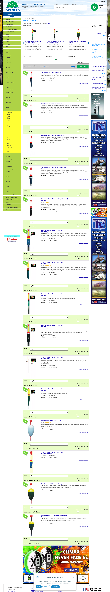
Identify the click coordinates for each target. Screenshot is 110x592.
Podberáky (8, 154)
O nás (32, 588)
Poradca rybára (89, 14)
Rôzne (7, 164)
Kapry (8, 116)
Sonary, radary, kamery (11, 169)
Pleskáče (9, 130)
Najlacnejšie (10, 147)
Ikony (36, 66)
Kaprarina (8, 220)
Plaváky (8, 110)
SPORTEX (8, 204)
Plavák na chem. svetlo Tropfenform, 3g (52, 135)
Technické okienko (78, 14)
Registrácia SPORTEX (11, 233)
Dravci (7, 39)
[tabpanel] (34, 43)
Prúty (7, 52)
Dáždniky (8, 70)
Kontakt (33, 590)
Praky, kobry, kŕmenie (11, 159)
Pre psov (8, 161)
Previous (23, 43)
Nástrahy (8, 97)
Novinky (8, 19)
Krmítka (8, 85)
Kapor (7, 34)
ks (79, 100)
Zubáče (8, 122)
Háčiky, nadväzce (10, 72)
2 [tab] (56, 59)
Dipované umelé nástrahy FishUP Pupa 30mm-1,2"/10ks (98, 77)
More (7, 46)
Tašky (7, 179)
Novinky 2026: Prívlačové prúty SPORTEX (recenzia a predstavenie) (98, 44)
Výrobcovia (8, 209)
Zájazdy (96, 14)
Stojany (8, 171)
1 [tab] (55, 59)
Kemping (8, 80)
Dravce (8, 124)
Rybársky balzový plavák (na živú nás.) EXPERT (33, 42)
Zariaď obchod (34, 14)
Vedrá (7, 189)
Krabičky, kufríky (10, 82)
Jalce (8, 128)
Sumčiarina (9, 223)
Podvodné (9, 112)
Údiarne (8, 181)
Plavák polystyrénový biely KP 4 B (51, 420)
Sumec (7, 41)
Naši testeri (9, 228)
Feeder (7, 36)
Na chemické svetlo (11, 149)
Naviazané (9, 142)
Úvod (56, 4)
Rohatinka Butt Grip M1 (97, 83)
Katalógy (41, 14)
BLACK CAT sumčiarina (12, 197)
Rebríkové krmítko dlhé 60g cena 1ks (99, 32)
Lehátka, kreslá (9, 90)
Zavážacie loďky (10, 194)
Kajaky (7, 77)
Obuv (7, 105)
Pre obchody (9, 26)
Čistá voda (8, 62)
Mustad (7, 202)
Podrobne (48, 66)
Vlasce (7, 191)
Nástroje (8, 100)
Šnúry (7, 176)
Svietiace (9, 140)
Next (88, 43)
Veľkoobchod (25, 14)
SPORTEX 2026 (9, 24)
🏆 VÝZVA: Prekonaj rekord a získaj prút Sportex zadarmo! (98, 51)
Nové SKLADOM (10, 21)
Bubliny (8, 143)
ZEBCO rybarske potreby (12, 207)
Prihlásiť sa (102, 1)
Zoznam (41, 66)
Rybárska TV (68, 14)
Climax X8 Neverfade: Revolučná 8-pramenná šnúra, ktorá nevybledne (97, 58)
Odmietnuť (55, 586)
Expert (8, 136)
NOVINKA (47, 14)
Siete (7, 174)
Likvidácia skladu (10, 31)
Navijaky (8, 50)
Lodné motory (9, 92)
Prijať (38, 586)
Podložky (8, 156)
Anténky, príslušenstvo (12, 151)
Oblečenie (8, 102)
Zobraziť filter (83, 66)
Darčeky (8, 67)
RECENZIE (61, 14)
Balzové (9, 145)
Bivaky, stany (9, 55)
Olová (7, 107)
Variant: (25, 95)
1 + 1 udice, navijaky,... (11, 29)
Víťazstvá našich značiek (12, 225)
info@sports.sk (66, 4)
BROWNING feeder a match (12, 199)
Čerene (7, 65)
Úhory (8, 126)
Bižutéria (8, 57)
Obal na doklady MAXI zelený (99, 66)
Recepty (8, 230)
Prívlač (8, 215)
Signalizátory (9, 166)
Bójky (7, 60)
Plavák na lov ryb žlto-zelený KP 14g (51, 484)
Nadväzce (8, 95)
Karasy (8, 134)
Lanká (7, 87)
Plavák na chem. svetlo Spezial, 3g (51, 72)
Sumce (8, 114)
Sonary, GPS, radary (11, 213)
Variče (7, 186)
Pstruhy (9, 120)
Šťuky (8, 118)
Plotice (8, 132)
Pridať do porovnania (83, 83)
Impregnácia (9, 75)
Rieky (8, 138)
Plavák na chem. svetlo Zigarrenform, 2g (52, 103)
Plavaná (8, 44)
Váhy (7, 184)
